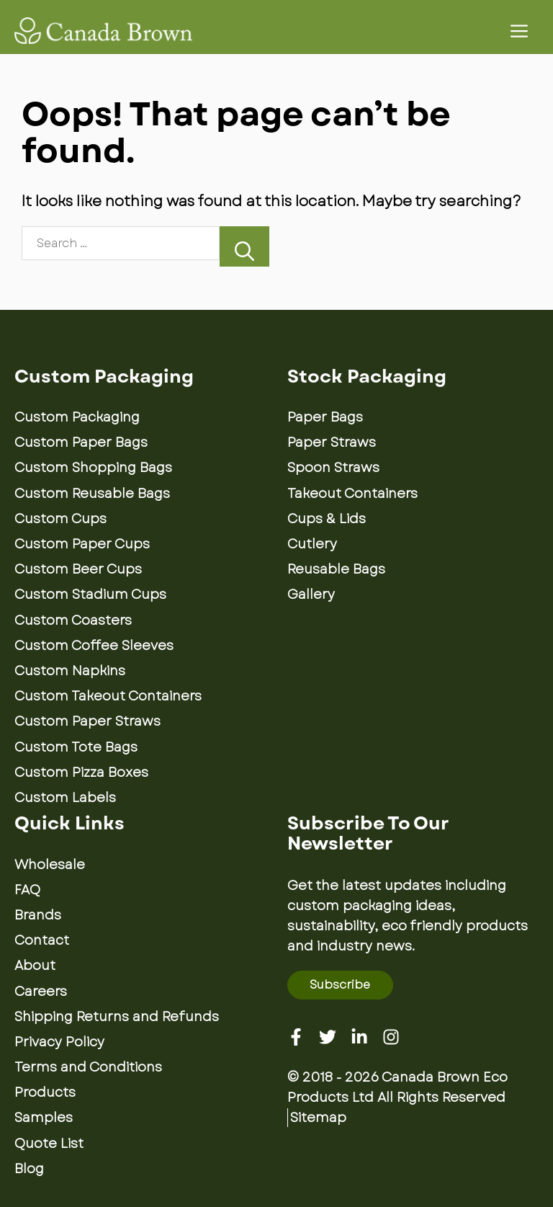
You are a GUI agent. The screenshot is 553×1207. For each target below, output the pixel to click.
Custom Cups (60, 518)
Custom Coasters (73, 620)
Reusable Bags (336, 569)
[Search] (244, 246)
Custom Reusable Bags (92, 493)
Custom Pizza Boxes (81, 772)
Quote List (49, 1143)
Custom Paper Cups (82, 544)
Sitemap (318, 1117)
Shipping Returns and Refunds (116, 1016)
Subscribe (340, 984)
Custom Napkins (69, 671)
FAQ (27, 890)
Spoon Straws (333, 467)
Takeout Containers (352, 493)
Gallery (311, 594)
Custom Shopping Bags (93, 467)
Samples (43, 1117)
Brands (37, 915)
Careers (40, 991)
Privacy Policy (59, 1042)
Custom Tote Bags (76, 747)
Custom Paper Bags (81, 442)
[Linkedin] (359, 1037)
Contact (41, 940)
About (34, 965)
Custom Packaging (77, 417)
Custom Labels (65, 797)
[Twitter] (327, 1037)
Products (45, 1092)
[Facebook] (296, 1037)
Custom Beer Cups (78, 569)
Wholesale (49, 864)
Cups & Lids (326, 518)
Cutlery (312, 544)
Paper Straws (331, 442)
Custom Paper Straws (87, 721)
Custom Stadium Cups (90, 594)
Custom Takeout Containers (108, 696)
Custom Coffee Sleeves (94, 645)
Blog (29, 1168)
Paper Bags (325, 417)
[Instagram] (391, 1037)
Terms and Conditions (88, 1067)
